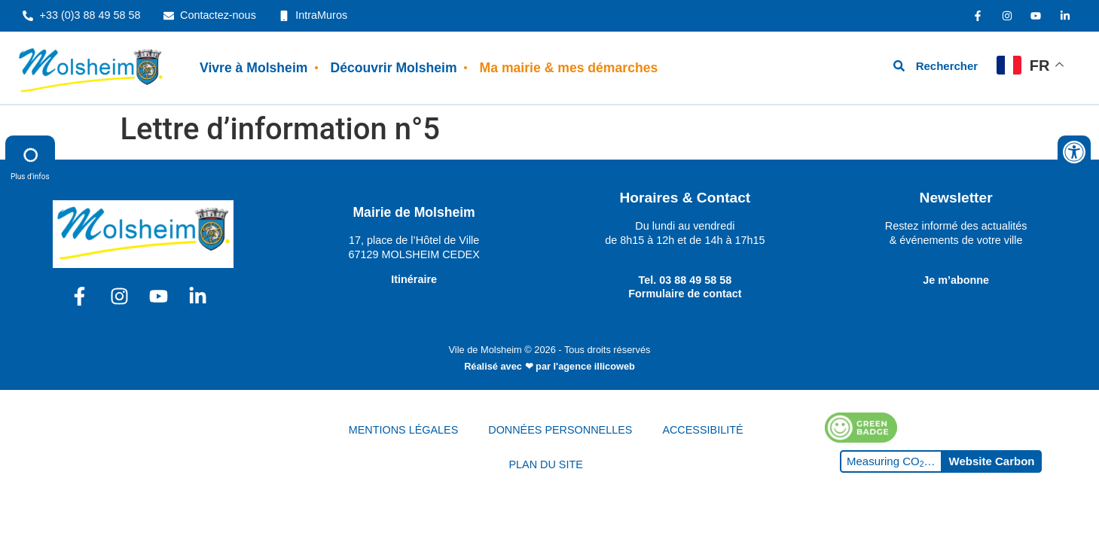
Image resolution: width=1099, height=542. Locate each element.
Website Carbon (992, 461)
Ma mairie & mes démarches (569, 67)
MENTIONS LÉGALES (404, 430)
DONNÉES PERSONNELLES (560, 430)
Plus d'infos (30, 161)
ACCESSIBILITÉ (702, 430)
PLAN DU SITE (545, 464)
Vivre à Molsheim (253, 67)
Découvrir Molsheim (393, 67)
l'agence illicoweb (594, 366)
